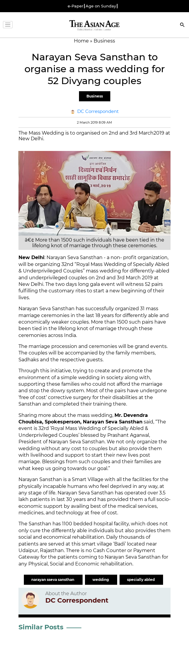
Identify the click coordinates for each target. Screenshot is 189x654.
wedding (101, 579)
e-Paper (75, 6)
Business (94, 96)
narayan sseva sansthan (53, 579)
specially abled (141, 579)
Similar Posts (40, 627)
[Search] (182, 25)
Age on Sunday (101, 6)
